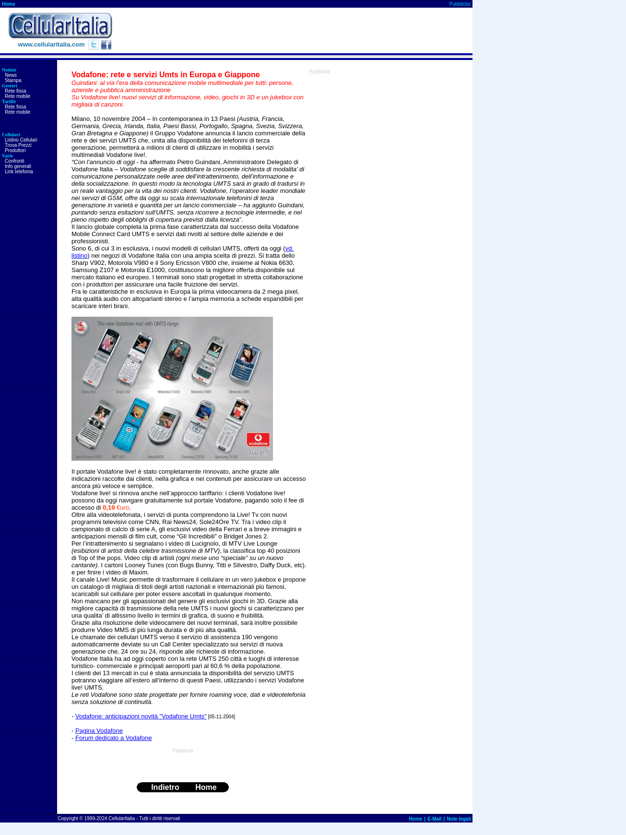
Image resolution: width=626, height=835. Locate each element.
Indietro (165, 787)
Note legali (459, 819)
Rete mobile (17, 96)
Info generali (18, 166)
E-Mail (434, 819)
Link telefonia (19, 171)
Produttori (15, 150)
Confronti (14, 161)
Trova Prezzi (18, 145)
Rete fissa (15, 91)
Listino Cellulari (21, 140)
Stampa (13, 80)
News (11, 75)
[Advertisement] (297, 30)
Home (8, 4)
